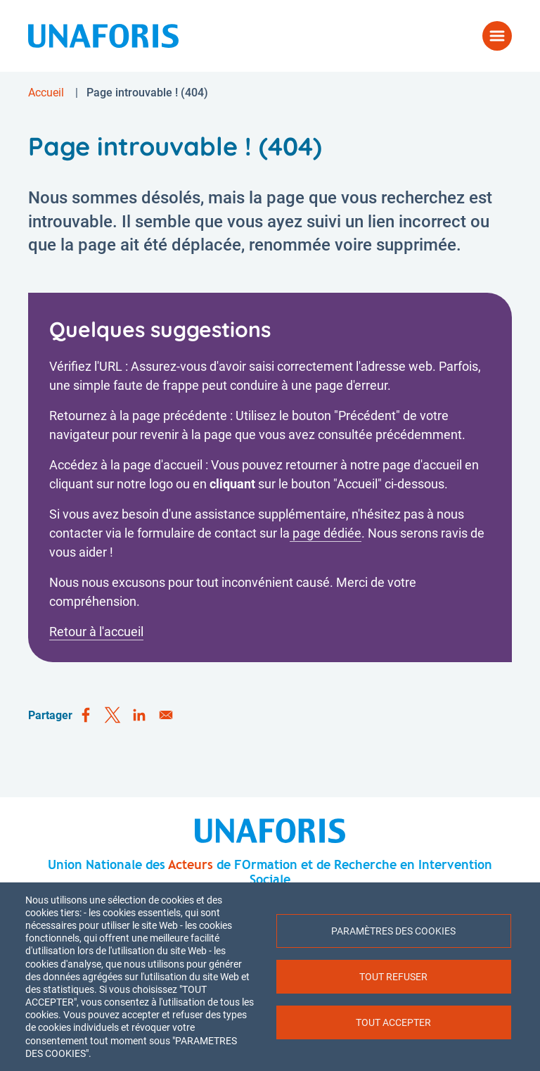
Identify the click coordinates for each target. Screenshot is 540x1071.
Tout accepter (393, 1022)
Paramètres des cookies (393, 931)
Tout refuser (393, 976)
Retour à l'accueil (96, 631)
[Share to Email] (165, 715)
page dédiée (325, 533)
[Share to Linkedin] (139, 715)
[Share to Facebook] (85, 715)
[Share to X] (112, 715)
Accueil (46, 92)
